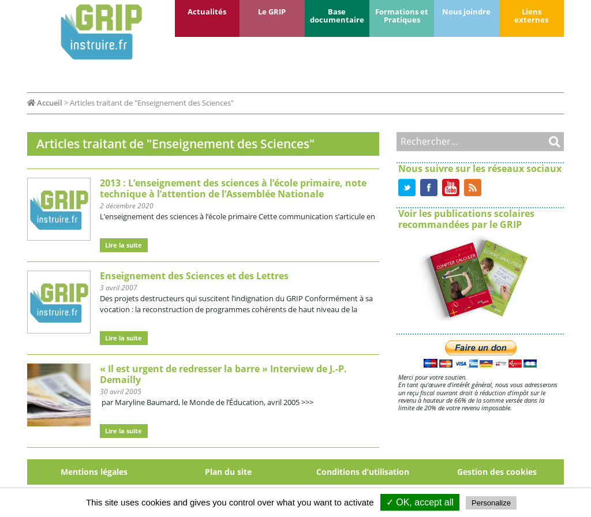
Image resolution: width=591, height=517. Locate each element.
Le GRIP (272, 11)
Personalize (491, 503)
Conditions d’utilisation (362, 471)
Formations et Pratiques (401, 15)
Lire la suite (123, 245)
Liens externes (531, 15)
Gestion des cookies (497, 471)
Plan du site (228, 471)
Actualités (207, 11)
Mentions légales (94, 471)
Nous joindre (466, 11)
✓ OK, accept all (420, 502)
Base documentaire (337, 15)
